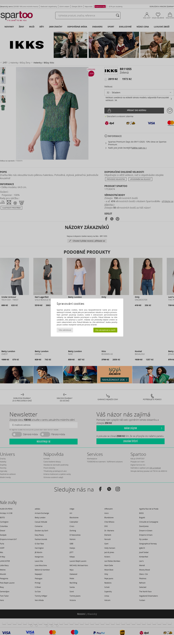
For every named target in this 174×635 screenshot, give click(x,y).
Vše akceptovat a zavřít (105, 330)
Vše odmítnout (65, 330)
